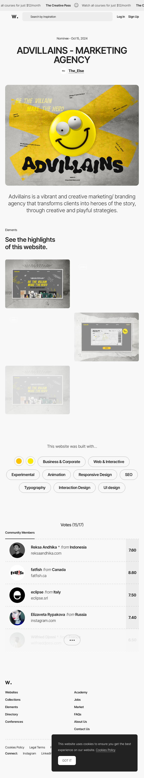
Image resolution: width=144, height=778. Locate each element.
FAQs (77, 714)
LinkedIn (46, 753)
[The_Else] (72, 70)
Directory (11, 714)
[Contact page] (106, 337)
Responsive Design (95, 474)
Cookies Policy (14, 747)
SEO (128, 474)
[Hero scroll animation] (106, 283)
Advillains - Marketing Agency (72, 55)
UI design (112, 487)
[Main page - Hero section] (37, 390)
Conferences (14, 721)
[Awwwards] (15, 16)
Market (79, 707)
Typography (35, 487)
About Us (80, 721)
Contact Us (82, 729)
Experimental (23, 474)
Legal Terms (37, 747)
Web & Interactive (108, 461)
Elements (11, 707)
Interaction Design (74, 487)
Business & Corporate (61, 461)
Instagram (29, 753)
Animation (56, 474)
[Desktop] (37, 283)
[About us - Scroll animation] (37, 337)
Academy (80, 692)
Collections (12, 699)
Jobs (77, 699)
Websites (11, 692)
